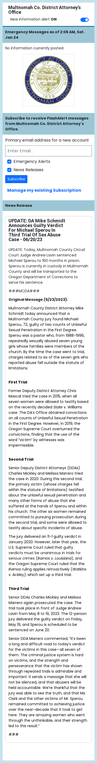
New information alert (33, 19)
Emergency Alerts (31, 161)
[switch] (84, 20)
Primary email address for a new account (47, 140)
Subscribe (16, 179)
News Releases (28, 170)
